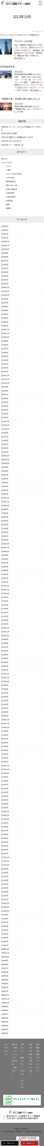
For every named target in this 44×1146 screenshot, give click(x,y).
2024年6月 (4, 306)
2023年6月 (4, 352)
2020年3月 (4, 490)
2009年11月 (5, 953)
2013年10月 (5, 773)
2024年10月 (5, 295)
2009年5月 (4, 976)
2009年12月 (5, 949)
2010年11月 (5, 907)
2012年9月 (4, 823)
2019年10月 (5, 505)
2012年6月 (4, 834)
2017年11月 (5, 589)
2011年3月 (4, 892)
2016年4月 (4, 658)
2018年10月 (5, 551)
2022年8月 (4, 391)
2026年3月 (4, 230)
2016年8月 (4, 643)
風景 (7, 204)
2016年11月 (5, 631)
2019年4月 (4, 528)
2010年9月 (4, 914)
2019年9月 (4, 509)
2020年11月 (5, 459)
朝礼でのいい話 (11, 185)
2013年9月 (4, 777)
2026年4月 (4, 226)
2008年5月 (4, 1022)
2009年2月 (4, 987)
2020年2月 (4, 494)
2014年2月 (4, 758)
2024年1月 (4, 325)
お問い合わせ (30, 1048)
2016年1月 (4, 670)
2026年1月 (4, 238)
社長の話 (9, 200)
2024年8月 (4, 299)
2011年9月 (4, 869)
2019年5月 (4, 524)
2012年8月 (4, 827)
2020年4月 (4, 486)
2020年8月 (4, 471)
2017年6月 (4, 605)
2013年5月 (4, 792)
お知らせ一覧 (30, 1058)
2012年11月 (5, 815)
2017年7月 (4, 601)
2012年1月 (4, 853)
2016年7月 (4, 647)
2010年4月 (4, 934)
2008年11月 (5, 999)
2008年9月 (4, 1006)
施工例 (14, 1044)
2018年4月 (4, 570)
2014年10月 (5, 727)
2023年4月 (4, 360)
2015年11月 (5, 677)
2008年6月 (4, 1018)
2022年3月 (4, 410)
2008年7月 (4, 1014)
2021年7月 (4, 436)
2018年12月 (5, 544)
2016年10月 (5, 635)
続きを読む (19, 58)
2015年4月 (4, 704)
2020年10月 (5, 463)
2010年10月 (5, 911)
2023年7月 (4, 348)
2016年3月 (4, 662)
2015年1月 (4, 716)
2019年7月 (4, 517)
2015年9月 (4, 685)
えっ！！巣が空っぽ (16, 145)
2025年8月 (4, 257)
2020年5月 (4, 482)
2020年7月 (4, 475)
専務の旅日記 (10, 181)
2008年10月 (5, 1002)
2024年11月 (5, 291)
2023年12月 (5, 329)
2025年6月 (4, 264)
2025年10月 (5, 249)
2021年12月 (5, 421)
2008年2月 (4, 1033)
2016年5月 (4, 654)
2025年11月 (5, 245)
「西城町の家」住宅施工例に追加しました (21, 99)
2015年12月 (5, 674)
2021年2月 (4, 448)
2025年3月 (4, 276)
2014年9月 (4, 731)
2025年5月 (4, 268)
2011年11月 (5, 861)
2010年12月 (5, 903)
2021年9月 (4, 433)
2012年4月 (4, 842)
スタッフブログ (6, 162)
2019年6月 (4, 521)
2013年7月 (4, 784)
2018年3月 (4, 574)
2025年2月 (4, 280)
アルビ (8, 166)
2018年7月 (4, 563)
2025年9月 (4, 253)
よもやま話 (10, 177)
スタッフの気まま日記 (14, 174)
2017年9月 (4, 597)
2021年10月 (5, 429)
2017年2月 (4, 620)
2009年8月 (4, 964)
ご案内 (8, 170)
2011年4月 (4, 888)
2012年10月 (5, 819)
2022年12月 (5, 375)
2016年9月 (4, 639)
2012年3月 (4, 846)
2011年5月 (4, 884)
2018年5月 (4, 566)
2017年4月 (4, 612)
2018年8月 (4, 559)
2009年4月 (4, 980)
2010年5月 (4, 930)
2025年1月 (4, 283)
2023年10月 (5, 337)
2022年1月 (4, 417)
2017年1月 (4, 624)
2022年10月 (5, 383)
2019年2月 (4, 536)
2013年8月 (4, 781)
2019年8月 (4, 513)
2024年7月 (4, 303)
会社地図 (37, 1052)
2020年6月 (4, 478)
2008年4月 (4, 1025)
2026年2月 (4, 234)
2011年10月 (5, 865)
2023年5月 (4, 356)
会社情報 (37, 1046)
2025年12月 (5, 241)
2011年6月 (4, 880)
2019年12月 (5, 498)
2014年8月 (4, 735)
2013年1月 (4, 807)
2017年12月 (5, 586)
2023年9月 (4, 341)
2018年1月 (4, 582)
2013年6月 (4, 788)
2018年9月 (4, 555)
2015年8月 (4, 689)
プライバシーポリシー (37, 1064)
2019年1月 (4, 540)
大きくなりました (15, 141)
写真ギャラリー (22, 1049)
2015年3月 (4, 708)
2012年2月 (4, 849)
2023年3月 (4, 364)
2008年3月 (4, 1029)
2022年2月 (4, 413)
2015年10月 (5, 681)
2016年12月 (5, 628)
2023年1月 (4, 371)
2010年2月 (4, 941)
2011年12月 (5, 857)
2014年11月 (5, 723)
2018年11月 (5, 547)
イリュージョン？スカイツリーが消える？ (20, 35)
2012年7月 (4, 830)
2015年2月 (4, 712)
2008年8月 (4, 1010)
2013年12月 (5, 765)
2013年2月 (4, 804)
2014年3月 (4, 754)
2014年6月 (4, 742)
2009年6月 (4, 972)
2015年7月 (4, 693)
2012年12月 (5, 811)
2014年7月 (4, 739)
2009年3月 (4, 983)
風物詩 (8, 208)
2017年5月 (4, 608)
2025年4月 (4, 272)
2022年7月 (4, 394)
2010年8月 (4, 918)
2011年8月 (4, 872)
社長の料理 (10, 193)
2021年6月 (4, 440)
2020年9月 (4, 467)
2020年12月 (5, 455)
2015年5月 (4, 700)
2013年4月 (4, 796)
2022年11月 (5, 379)
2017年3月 (4, 616)
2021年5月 (4, 444)
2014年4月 (4, 750)
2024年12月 (5, 287)
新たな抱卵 (13, 133)
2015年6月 (4, 697)
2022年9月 (4, 387)
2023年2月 (4, 368)
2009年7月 (4, 968)
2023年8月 (4, 345)
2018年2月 (4, 578)
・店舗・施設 (14, 1061)
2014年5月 (4, 746)
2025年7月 (4, 260)
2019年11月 (5, 501)
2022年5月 (4, 402)
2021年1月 (4, 452)
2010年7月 (4, 922)
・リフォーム (14, 1052)
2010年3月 (4, 937)
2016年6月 (4, 651)
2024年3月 (4, 318)
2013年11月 (5, 769)
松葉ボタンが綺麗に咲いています (21, 137)
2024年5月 (4, 310)
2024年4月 (4, 314)
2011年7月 (4, 876)
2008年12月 (5, 995)
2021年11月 (5, 425)
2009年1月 (4, 991)
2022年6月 (4, 398)
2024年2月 (4, 322)
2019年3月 (4, 532)
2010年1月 (4, 945)
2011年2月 (4, 895)
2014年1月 (4, 761)
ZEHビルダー (23, 1074)
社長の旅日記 (10, 197)
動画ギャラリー (22, 1062)
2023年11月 (5, 333)
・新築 (14, 1048)
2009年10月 (5, 957)
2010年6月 (4, 926)
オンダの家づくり (6, 1049)
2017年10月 (5, 593)
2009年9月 (4, 960)
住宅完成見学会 (7, 67)
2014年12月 (5, 719)
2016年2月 (4, 666)
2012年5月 (4, 838)
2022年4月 (4, 406)
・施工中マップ (14, 1071)
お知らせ (4, 159)
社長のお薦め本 (11, 189)
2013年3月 (4, 800)
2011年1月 (4, 899)
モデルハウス (22, 1084)
